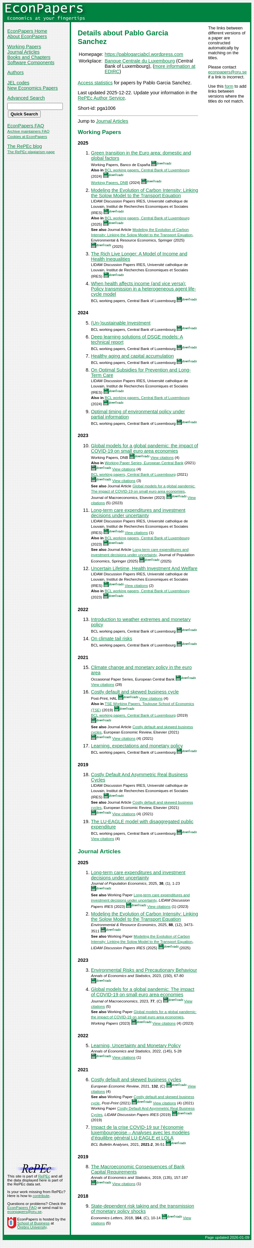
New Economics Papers (32, 88)
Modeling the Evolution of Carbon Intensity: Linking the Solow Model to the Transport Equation (144, 193)
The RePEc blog (24, 146)
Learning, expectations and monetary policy (137, 745)
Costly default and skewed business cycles (136, 1079)
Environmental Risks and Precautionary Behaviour (144, 970)
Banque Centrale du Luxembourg (140, 61)
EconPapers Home (27, 31)
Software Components (30, 62)
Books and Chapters (28, 57)
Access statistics (95, 82)
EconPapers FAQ (25, 125)
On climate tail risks (111, 638)
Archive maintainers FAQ (28, 131)
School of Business (33, 1223)
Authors (15, 72)
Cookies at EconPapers (27, 137)
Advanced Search (26, 98)
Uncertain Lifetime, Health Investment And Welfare (144, 568)
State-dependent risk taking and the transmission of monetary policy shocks (142, 1208)
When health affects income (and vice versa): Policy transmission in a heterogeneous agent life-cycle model (143, 289)
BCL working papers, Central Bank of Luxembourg (147, 170)
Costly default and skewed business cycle (135, 691)
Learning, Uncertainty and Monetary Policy (136, 1045)
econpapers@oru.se (227, 71)
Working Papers (24, 46)
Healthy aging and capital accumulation (132, 356)
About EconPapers (27, 36)
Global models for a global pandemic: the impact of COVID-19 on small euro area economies (144, 448)
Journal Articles (23, 52)
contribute (41, 1196)
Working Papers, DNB (109, 183)
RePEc (44, 1176)
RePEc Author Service (101, 98)
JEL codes (18, 82)
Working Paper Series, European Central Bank (144, 463)
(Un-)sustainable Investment (120, 323)
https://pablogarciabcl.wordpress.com (144, 54)
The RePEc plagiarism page (31, 152)
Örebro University (32, 1227)
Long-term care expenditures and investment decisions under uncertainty (138, 513)
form (229, 86)
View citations (162, 458)
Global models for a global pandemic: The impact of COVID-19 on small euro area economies (142, 992)
